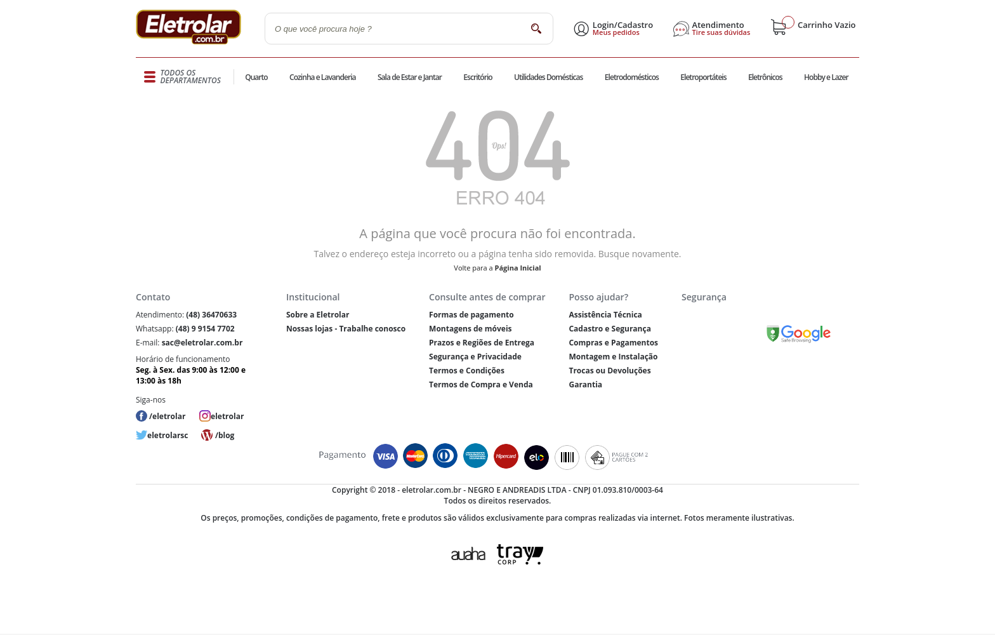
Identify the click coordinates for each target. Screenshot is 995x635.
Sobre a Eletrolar (318, 314)
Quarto (256, 77)
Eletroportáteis (703, 77)
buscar (536, 28)
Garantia (585, 384)
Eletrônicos (765, 77)
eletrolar (227, 416)
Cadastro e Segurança (609, 328)
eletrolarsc (167, 435)
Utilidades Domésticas (548, 77)
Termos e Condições (466, 370)
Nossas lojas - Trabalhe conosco (345, 328)
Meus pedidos (616, 32)
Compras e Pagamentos (613, 342)
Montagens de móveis (470, 328)
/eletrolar (167, 416)
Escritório (477, 77)
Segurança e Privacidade (475, 356)
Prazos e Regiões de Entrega (481, 342)
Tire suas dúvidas (721, 32)
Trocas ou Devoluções (609, 370)
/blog (224, 435)
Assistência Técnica (605, 314)
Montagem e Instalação (613, 356)
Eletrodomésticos (632, 77)
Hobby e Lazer (826, 77)
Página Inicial (518, 267)
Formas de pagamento (471, 314)
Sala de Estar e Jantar (410, 77)
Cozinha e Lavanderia (322, 77)
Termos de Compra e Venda (481, 384)
